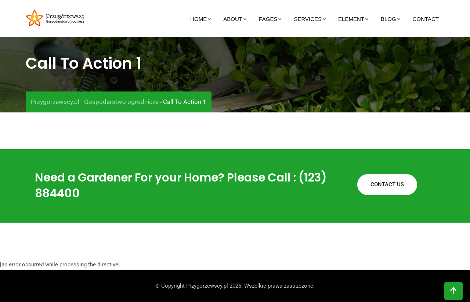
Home (198, 19)
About (232, 19)
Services (308, 19)
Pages (268, 19)
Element (351, 19)
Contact (426, 19)
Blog (388, 19)
